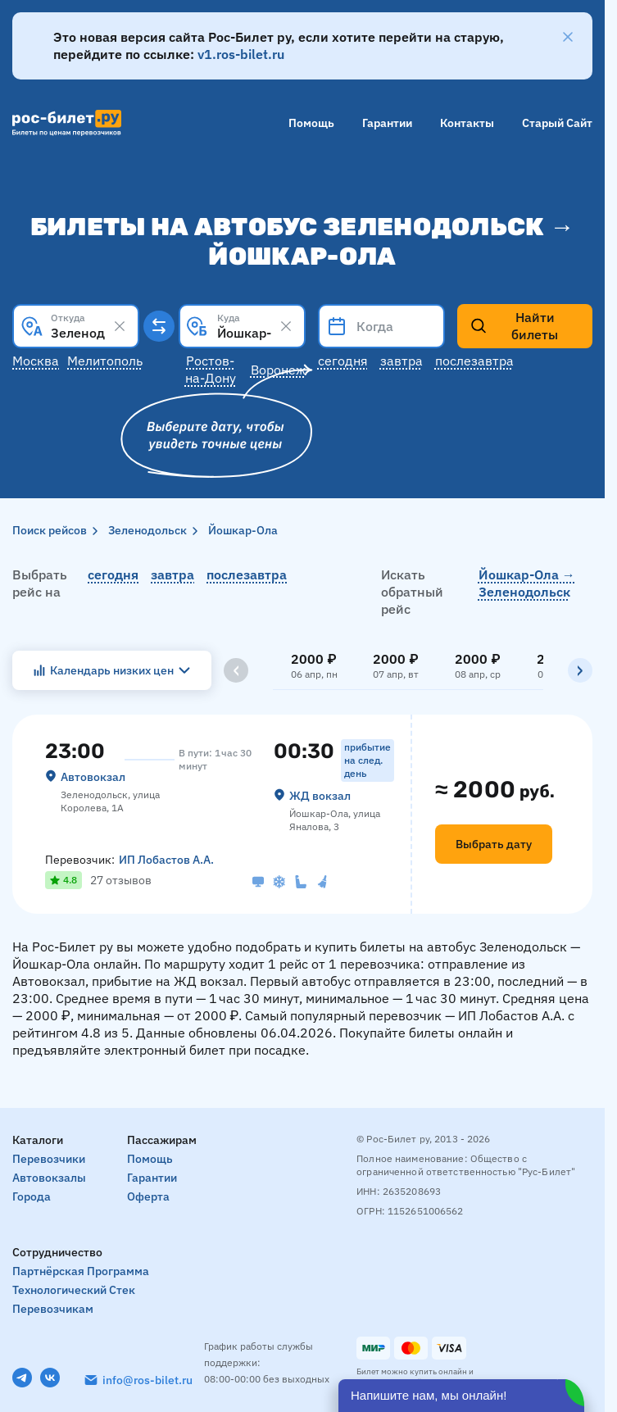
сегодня (113, 574)
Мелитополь (105, 360)
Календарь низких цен (112, 670)
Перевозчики (48, 1158)
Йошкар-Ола (243, 530)
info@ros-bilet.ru (147, 1380)
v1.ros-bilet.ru (240, 54)
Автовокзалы (49, 1177)
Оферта (148, 1196)
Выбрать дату (494, 844)
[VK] (50, 1377)
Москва (35, 360)
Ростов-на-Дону (210, 369)
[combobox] (75, 326)
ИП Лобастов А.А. (166, 859)
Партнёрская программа (80, 1271)
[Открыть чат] (461, 1395)
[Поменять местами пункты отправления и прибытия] (159, 326)
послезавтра (246, 574)
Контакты (467, 123)
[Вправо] (580, 670)
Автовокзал (93, 777)
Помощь (311, 123)
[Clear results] (119, 326)
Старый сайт (557, 123)
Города (31, 1196)
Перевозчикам (52, 1308)
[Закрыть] (568, 37)
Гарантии (387, 123)
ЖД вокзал (320, 795)
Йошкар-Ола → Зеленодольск (527, 583)
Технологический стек (73, 1290)
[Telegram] (22, 1377)
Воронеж (278, 369)
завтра (172, 574)
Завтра (401, 360)
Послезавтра (474, 360)
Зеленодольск (147, 530)
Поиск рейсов (49, 530)
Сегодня (343, 360)
